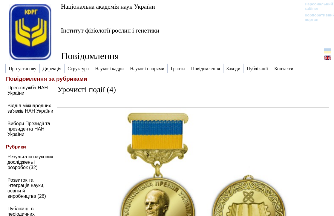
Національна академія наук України (108, 6)
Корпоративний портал (316, 17)
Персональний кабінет (316, 6)
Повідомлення (90, 55)
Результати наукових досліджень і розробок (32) (30, 162)
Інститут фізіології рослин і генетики (110, 30)
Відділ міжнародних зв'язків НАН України (30, 108)
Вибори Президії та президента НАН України (28, 129)
